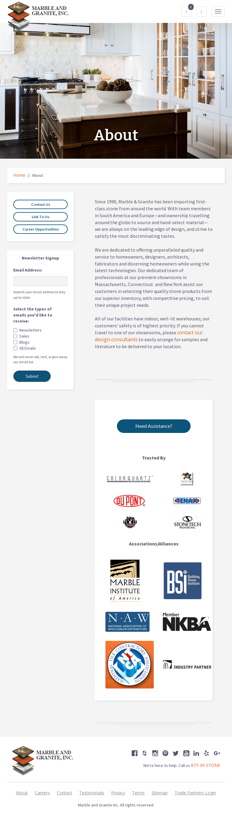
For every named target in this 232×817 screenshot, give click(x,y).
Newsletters (30, 330)
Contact (64, 793)
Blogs (24, 342)
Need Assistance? (153, 426)
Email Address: (27, 270)
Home (19, 175)
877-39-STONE (205, 765)
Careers (42, 793)
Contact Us (40, 204)
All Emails (27, 348)
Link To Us (40, 217)
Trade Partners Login (195, 793)
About (22, 793)
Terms (138, 793)
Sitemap (160, 793)
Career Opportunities (40, 229)
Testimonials (91, 793)
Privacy (118, 793)
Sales (24, 336)
